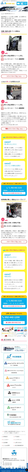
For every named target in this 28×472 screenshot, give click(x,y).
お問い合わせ (18, 442)
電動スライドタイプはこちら (14, 128)
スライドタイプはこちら (14, 76)
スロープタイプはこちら (14, 241)
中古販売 (17, 436)
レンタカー (6, 439)
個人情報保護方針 (19, 445)
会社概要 (5, 442)
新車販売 (5, 436)
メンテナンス (18, 439)
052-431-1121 (14, 188)
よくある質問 (6, 445)
